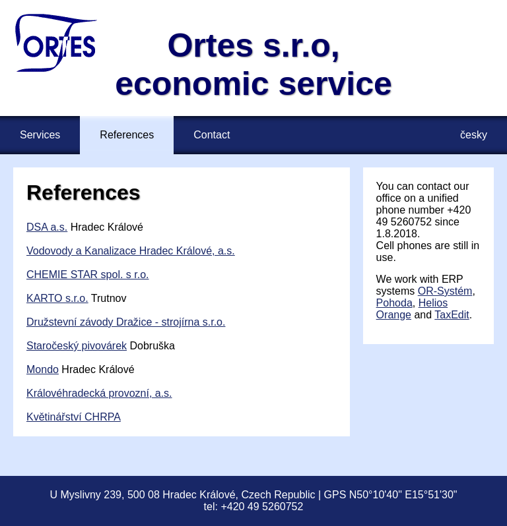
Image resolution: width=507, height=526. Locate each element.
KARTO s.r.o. (57, 298)
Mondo (42, 369)
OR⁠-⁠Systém (445, 291)
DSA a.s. (46, 227)
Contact (211, 134)
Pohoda (394, 302)
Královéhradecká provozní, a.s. (99, 393)
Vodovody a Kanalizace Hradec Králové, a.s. (130, 250)
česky (473, 134)
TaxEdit (451, 314)
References (127, 134)
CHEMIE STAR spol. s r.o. (87, 274)
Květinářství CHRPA (73, 417)
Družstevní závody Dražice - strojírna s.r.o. (125, 322)
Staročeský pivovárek (76, 345)
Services (40, 134)
